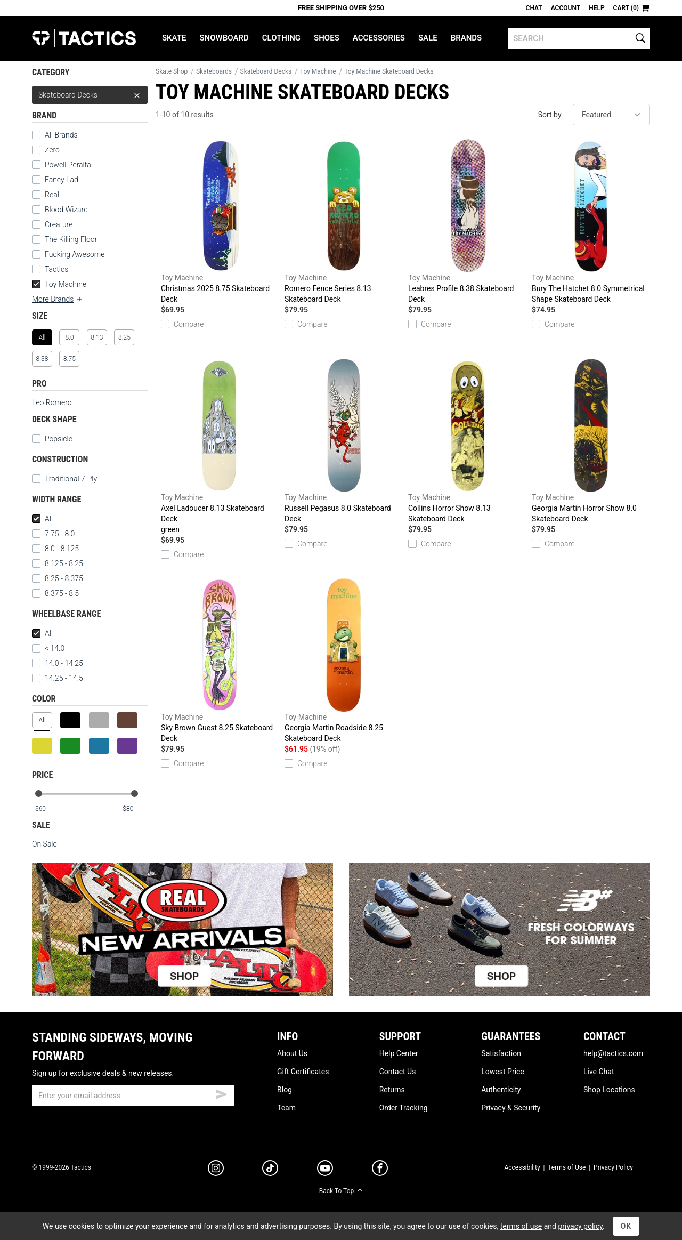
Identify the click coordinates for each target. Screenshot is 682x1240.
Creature (58, 224)
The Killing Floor (71, 239)
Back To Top (341, 1191)
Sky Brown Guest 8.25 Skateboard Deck (220, 660)
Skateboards (214, 71)
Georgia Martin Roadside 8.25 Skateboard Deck (344, 660)
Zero (52, 150)
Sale (427, 38)
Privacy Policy (613, 1167)
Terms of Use (567, 1167)
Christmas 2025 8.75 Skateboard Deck (220, 221)
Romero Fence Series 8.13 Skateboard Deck (344, 221)
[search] (579, 38)
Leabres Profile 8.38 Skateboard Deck (467, 221)
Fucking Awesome (74, 254)
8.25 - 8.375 (57, 578)
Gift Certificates (303, 1071)
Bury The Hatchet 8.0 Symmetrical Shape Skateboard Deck (591, 221)
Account (565, 8)
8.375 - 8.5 (55, 593)
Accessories (379, 38)
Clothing (281, 38)
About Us (292, 1053)
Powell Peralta (68, 164)
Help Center (398, 1053)
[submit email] (221, 1092)
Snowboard (223, 38)
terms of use (521, 1226)
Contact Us (397, 1071)
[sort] (611, 114)
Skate (174, 38)
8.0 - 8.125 (55, 548)
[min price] (47, 809)
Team (286, 1108)
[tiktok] (270, 1169)
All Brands (61, 135)
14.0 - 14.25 (57, 663)
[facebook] (380, 1170)
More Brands (57, 299)
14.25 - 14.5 (57, 678)
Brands (466, 38)
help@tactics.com (613, 1053)
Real (52, 194)
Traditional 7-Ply (71, 478)
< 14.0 (48, 648)
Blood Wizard (66, 209)
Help (596, 8)
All (42, 518)
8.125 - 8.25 (57, 563)
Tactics (84, 38)
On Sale (44, 844)
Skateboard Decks (89, 95)
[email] (133, 1095)
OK (626, 1226)
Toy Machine (59, 284)
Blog (284, 1089)
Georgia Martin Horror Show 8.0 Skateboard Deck (591, 441)
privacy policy (580, 1226)
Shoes (326, 38)
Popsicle (58, 438)
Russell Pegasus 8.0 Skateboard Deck (344, 441)
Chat (534, 8)
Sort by (550, 114)
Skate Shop (172, 71)
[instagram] (216, 1169)
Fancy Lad (61, 179)
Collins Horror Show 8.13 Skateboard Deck (467, 441)
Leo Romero (52, 402)
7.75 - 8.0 (53, 533)
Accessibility (522, 1167)
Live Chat (598, 1071)
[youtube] (325, 1170)
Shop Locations (609, 1089)
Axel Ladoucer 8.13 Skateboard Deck (220, 447)
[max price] (134, 809)
